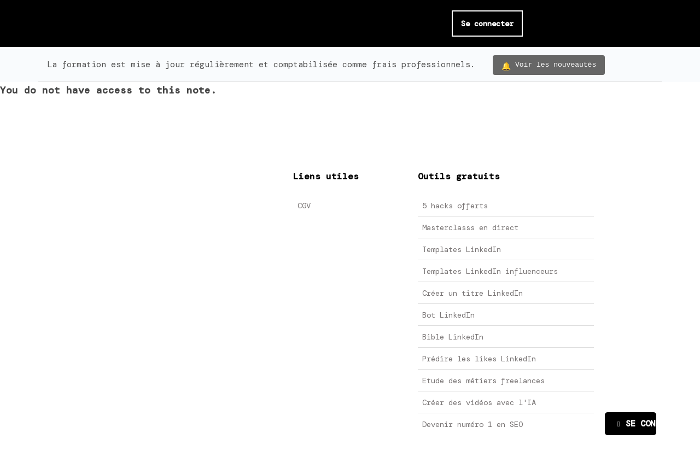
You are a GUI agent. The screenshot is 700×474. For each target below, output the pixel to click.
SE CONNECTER (636, 423)
